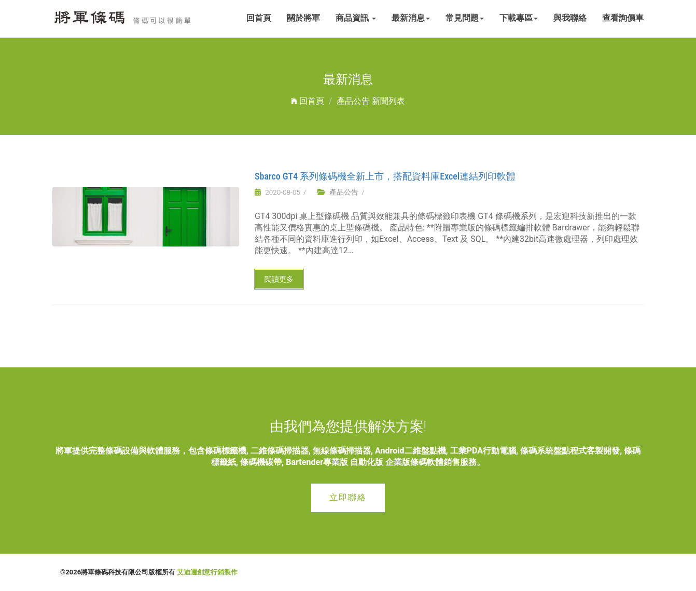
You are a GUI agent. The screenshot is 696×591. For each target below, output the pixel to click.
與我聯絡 (570, 18)
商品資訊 (356, 18)
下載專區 (518, 18)
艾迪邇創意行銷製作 (207, 572)
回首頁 (258, 18)
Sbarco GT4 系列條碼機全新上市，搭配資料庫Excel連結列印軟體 (385, 176)
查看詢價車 (623, 18)
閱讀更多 (279, 279)
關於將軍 (303, 18)
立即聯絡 (348, 497)
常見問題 (465, 18)
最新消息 (411, 18)
